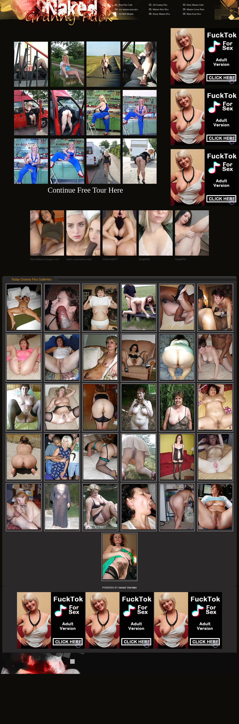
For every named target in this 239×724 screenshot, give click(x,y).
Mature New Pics (160, 9)
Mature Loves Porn (195, 9)
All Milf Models (126, 14)
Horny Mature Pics (161, 14)
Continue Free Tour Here (85, 190)
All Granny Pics (160, 5)
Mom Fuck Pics (194, 14)
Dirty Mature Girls (195, 5)
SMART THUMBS (127, 587)
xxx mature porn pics (128, 9)
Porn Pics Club (125, 5)
